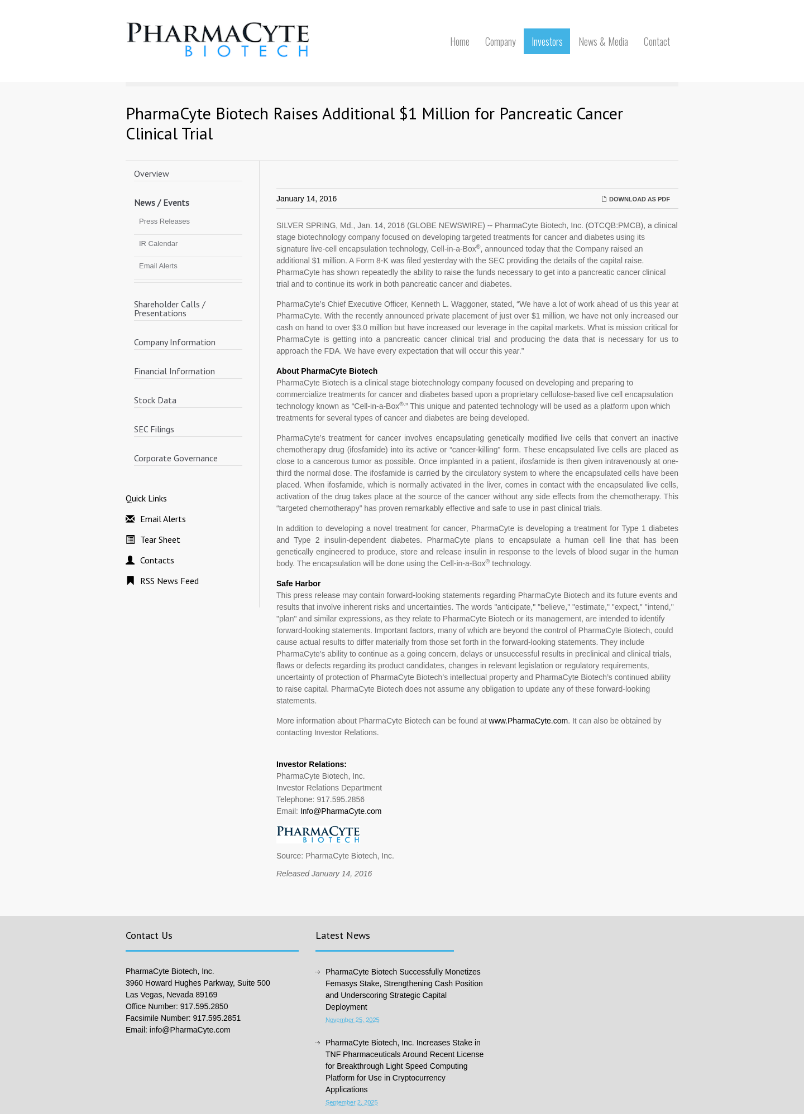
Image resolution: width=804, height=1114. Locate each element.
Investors (547, 41)
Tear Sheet (160, 539)
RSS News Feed (169, 580)
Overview (151, 173)
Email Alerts (158, 266)
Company (500, 41)
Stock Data (155, 400)
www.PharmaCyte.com (528, 720)
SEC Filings (154, 429)
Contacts (157, 560)
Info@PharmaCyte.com (341, 811)
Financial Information (174, 370)
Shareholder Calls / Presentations (169, 308)
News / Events (161, 202)
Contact (657, 41)
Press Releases (164, 221)
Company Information (175, 341)
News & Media (603, 41)
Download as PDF (635, 199)
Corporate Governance (176, 458)
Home (460, 41)
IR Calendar (158, 243)
